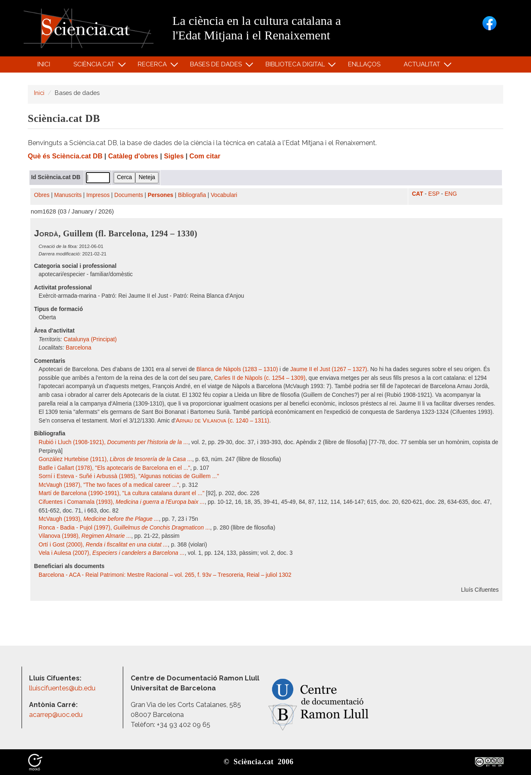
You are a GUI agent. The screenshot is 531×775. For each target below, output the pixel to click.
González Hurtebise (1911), (115, 459)
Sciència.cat (95, 66)
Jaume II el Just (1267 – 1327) (328, 369)
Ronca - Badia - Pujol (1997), (124, 528)
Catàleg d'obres (133, 156)
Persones (160, 195)
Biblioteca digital (296, 66)
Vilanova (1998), (85, 536)
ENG (451, 194)
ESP (433, 194)
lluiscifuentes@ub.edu (63, 688)
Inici (43, 64)
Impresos (98, 195)
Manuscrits (68, 195)
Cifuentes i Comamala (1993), (122, 502)
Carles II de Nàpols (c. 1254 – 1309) (259, 378)
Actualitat (423, 66)
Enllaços (364, 64)
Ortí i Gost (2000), (103, 545)
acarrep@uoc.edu (56, 715)
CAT (417, 194)
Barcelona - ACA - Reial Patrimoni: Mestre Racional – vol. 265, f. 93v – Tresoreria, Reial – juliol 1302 (165, 575)
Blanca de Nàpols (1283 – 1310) (237, 369)
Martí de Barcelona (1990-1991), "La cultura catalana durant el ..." (122, 493)
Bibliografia (192, 195)
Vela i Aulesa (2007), (112, 553)
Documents (128, 195)
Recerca (154, 66)
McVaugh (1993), (99, 519)
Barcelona (79, 348)
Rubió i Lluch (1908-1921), (113, 442)
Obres (41, 195)
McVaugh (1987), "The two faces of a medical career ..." (109, 485)
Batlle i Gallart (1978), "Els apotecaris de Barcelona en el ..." (114, 468)
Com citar (205, 156)
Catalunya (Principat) (90, 339)
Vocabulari (224, 195)
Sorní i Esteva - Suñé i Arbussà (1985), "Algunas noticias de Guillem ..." (129, 476)
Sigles (174, 156)
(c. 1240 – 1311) (222, 421)
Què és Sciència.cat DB (65, 156)
